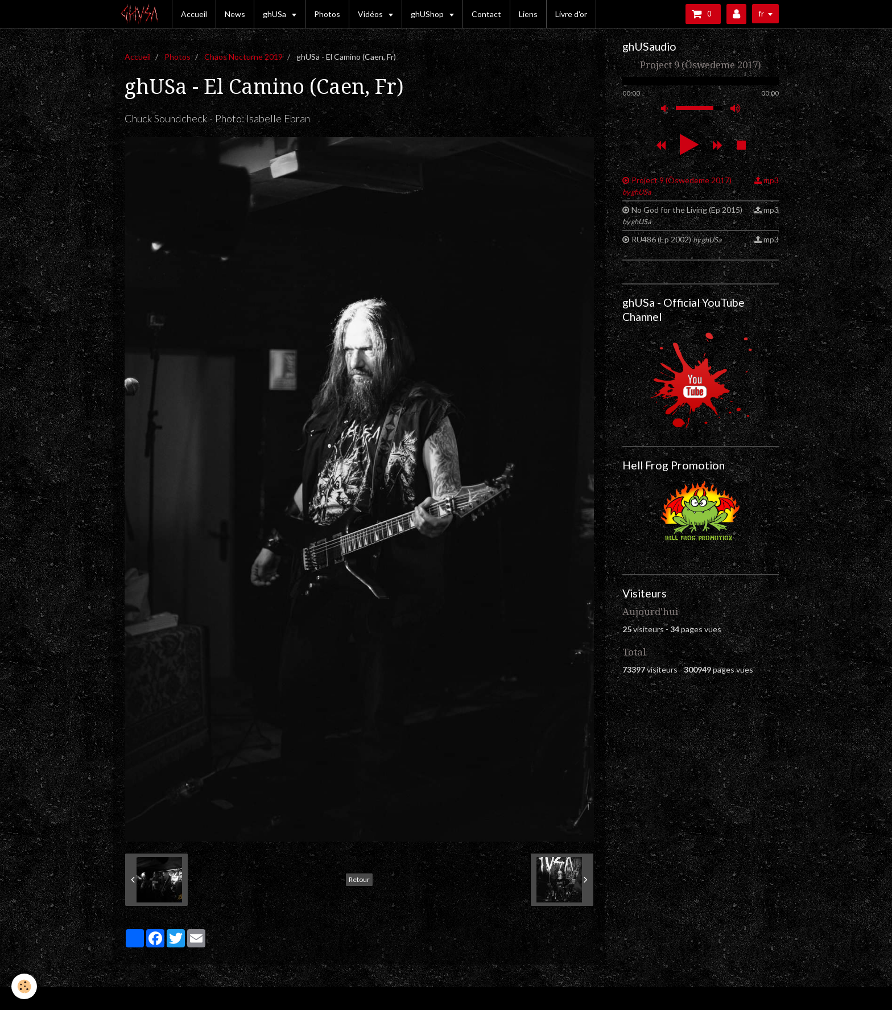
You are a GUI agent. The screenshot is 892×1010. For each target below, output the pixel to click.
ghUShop (428, 14)
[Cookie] (24, 986)
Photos (327, 14)
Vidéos (371, 14)
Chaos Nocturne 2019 (243, 56)
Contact (486, 14)
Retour (359, 879)
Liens (528, 14)
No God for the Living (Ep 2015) (682, 215)
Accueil (194, 14)
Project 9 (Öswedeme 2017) (677, 185)
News (235, 14)
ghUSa (275, 14)
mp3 (771, 180)
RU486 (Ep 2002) (676, 239)
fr (761, 13)
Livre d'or (571, 14)
